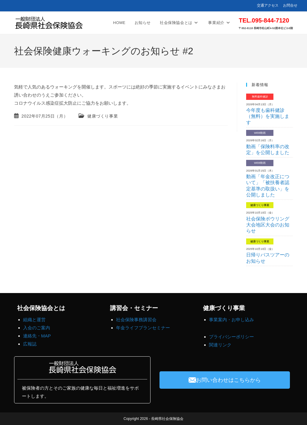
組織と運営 (34, 319)
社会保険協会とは (41, 308)
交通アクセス (268, 5)
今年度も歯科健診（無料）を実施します (267, 116)
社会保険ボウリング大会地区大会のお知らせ (267, 225)
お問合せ (290, 5)
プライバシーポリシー (231, 336)
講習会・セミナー (134, 308)
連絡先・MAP (37, 335)
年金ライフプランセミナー (143, 327)
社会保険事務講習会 (136, 319)
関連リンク (220, 344)
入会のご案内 (36, 327)
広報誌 (30, 343)
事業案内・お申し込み (231, 319)
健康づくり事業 (102, 116)
